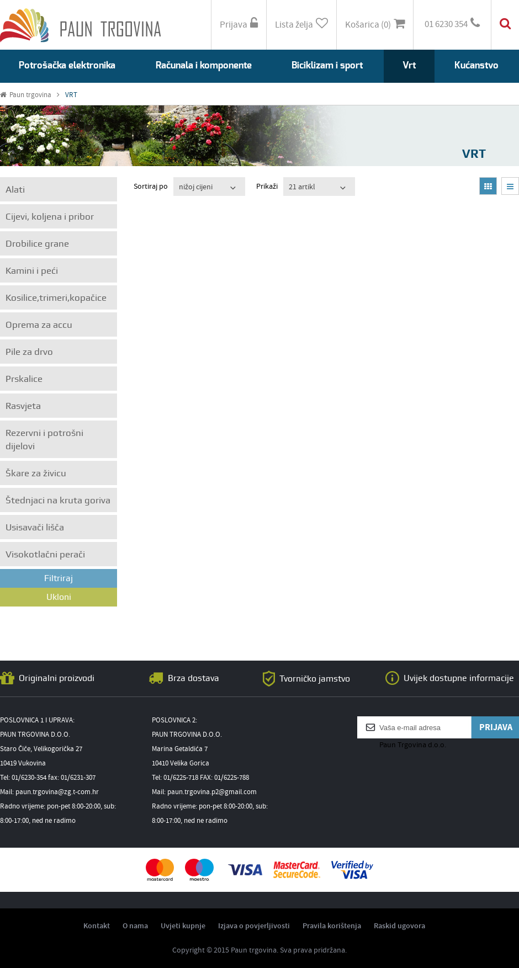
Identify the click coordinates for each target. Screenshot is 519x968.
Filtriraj (58, 578)
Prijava (239, 24)
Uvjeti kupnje (183, 926)
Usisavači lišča (35, 527)
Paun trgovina (30, 95)
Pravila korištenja (332, 926)
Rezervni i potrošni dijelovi (44, 439)
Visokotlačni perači (45, 554)
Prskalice (24, 378)
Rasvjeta (23, 405)
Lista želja (301, 24)
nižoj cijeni (196, 187)
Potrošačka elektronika (67, 65)
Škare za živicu (36, 472)
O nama (135, 926)
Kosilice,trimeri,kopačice (56, 297)
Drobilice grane (37, 243)
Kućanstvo (476, 65)
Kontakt (96, 926)
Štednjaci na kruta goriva (58, 500)
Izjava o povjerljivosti (254, 926)
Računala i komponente (204, 65)
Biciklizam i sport (327, 65)
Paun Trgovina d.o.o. (412, 745)
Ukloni (58, 597)
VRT (71, 95)
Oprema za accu (39, 324)
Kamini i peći (32, 270)
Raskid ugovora (399, 926)
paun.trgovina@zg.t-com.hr (57, 792)
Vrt (409, 65)
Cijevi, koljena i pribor (50, 216)
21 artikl (302, 187)
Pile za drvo (29, 351)
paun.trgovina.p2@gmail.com (212, 792)
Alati (15, 189)
